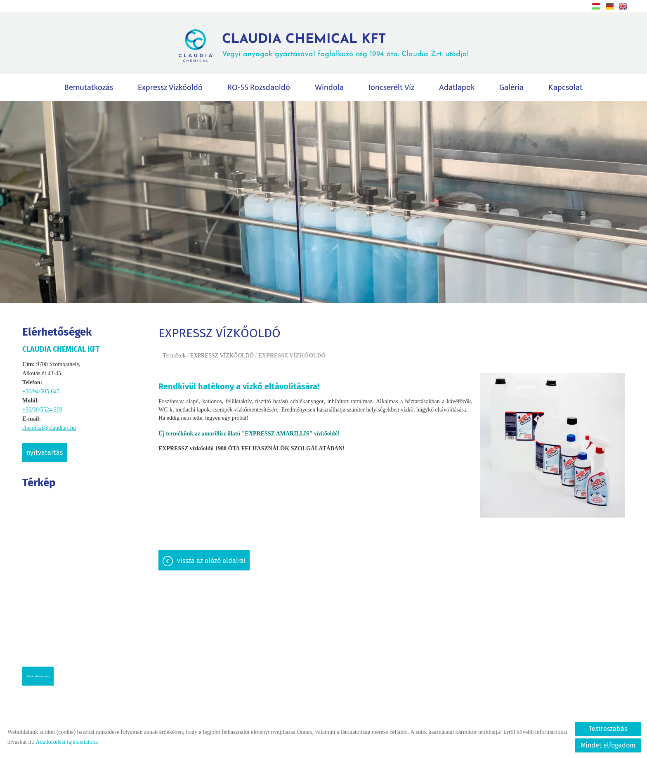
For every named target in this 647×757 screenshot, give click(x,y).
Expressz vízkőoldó (170, 88)
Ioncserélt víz (391, 88)
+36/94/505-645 (40, 392)
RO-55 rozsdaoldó (258, 88)
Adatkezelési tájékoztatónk (66, 742)
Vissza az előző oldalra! (211, 561)
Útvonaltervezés (38, 677)
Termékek (174, 356)
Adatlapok (457, 88)
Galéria (511, 88)
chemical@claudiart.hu (49, 428)
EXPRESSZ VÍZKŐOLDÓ (222, 356)
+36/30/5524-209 (42, 410)
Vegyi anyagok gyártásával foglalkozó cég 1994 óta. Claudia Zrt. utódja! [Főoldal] (345, 45)
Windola (329, 88)
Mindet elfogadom (608, 745)
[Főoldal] (195, 45)
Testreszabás (608, 729)
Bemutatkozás (88, 88)
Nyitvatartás (44, 453)
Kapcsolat (565, 88)
